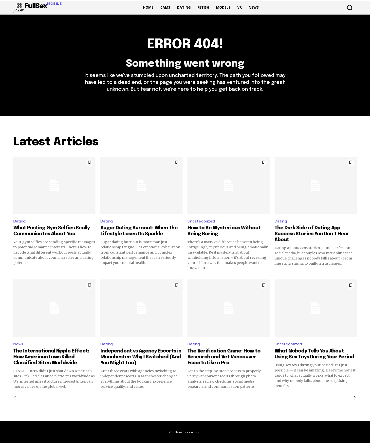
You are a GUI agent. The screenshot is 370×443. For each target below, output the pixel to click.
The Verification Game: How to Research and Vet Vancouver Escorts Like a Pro (223, 357)
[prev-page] (17, 398)
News (18, 344)
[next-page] (353, 398)
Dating (19, 221)
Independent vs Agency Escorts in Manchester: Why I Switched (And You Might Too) (140, 357)
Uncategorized (201, 221)
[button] (349, 7)
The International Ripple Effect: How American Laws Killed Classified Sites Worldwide (51, 357)
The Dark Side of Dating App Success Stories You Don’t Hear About (312, 233)
